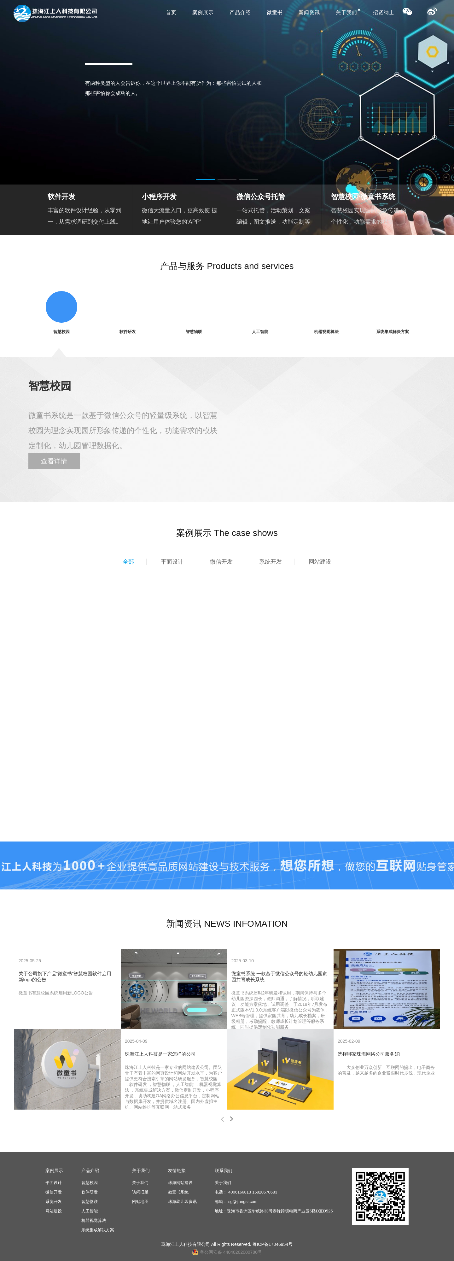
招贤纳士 (383, 12)
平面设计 (172, 562)
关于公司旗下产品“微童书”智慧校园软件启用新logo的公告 (65, 976)
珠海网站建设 (180, 1182)
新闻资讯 (309, 12)
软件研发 (89, 1192)
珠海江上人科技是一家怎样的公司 (160, 1054)
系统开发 (270, 562)
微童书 (275, 12)
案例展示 (203, 12)
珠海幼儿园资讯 (182, 1201)
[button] (205, 179)
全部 (128, 562)
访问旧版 (140, 1192)
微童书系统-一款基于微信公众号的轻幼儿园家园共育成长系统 (279, 976)
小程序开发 (159, 197)
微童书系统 (178, 1192)
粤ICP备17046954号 (272, 1244)
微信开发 (221, 562)
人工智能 (89, 1211)
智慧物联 (89, 1201)
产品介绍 (240, 12)
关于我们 (346, 12)
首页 (171, 12)
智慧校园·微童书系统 (363, 197)
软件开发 (61, 197)
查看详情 (54, 461)
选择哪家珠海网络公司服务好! (369, 1054)
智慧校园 (89, 1182)
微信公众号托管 (260, 197)
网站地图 (140, 1201)
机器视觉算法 (93, 1220)
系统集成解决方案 (97, 1230)
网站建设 (320, 562)
